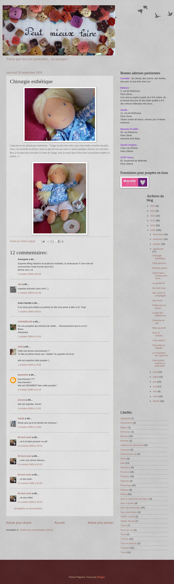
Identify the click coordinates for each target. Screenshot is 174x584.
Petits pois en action (159, 306)
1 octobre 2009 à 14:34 (29, 364)
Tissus (123, 525)
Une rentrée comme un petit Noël (159, 363)
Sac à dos (157, 300)
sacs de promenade (130, 507)
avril (155, 391)
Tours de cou (126, 530)
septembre (158, 249)
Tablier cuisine (127, 516)
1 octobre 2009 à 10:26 (29, 336)
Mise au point (159, 328)
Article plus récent (18, 523)
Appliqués (125, 418)
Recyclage (125, 485)
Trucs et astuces (128, 543)
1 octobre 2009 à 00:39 (29, 274)
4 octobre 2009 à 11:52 (29, 408)
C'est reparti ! (159, 340)
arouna (21, 400)
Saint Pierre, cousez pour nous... (159, 276)
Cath (20, 346)
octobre (157, 244)
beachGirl (23, 374)
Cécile (21, 418)
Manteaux (125, 467)
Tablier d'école (127, 521)
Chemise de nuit (158, 321)
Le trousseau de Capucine (160, 354)
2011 (153, 220)
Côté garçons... (160, 263)
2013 (153, 211)
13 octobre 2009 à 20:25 (30, 445)
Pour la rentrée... (158, 334)
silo (20, 284)
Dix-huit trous (159, 288)
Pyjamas (124, 481)
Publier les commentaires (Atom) (36, 530)
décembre (158, 234)
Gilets (123, 458)
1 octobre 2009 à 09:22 (29, 311)
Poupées (124, 476)
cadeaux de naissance (131, 445)
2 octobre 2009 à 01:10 (29, 389)
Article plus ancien (100, 523)
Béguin (123, 427)
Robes (123, 494)
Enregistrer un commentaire (28, 508)
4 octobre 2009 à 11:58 (29, 427)
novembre (158, 239)
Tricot (123, 534)
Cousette (125, 78)
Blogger (101, 577)
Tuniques (125, 547)
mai (155, 386)
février (156, 401)
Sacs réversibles (128, 512)
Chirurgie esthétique (158, 257)
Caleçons (125, 449)
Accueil (59, 523)
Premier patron (159, 268)
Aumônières (126, 423)
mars (156, 396)
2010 (153, 225)
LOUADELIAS (25, 321)
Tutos (123, 552)
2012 (153, 215)
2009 (153, 230)
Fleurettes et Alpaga (158, 346)
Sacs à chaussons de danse (134, 498)
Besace (124, 436)
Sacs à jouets (127, 503)
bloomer (124, 440)
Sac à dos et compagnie (159, 294)
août (155, 372)
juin (155, 381)
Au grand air (158, 283)
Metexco (124, 88)
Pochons (124, 472)
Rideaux (124, 490)
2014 (153, 206)
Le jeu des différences (159, 314)
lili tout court (24, 437)
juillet (156, 377)
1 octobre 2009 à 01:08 (29, 292)
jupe (122, 463)
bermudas (125, 431)
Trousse (124, 538)
